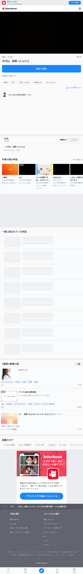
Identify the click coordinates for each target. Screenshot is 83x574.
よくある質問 (12, 555)
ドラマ (46, 541)
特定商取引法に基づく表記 (69, 552)
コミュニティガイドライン (37, 552)
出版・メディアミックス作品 (19, 532)
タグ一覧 (13, 524)
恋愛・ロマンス (49, 519)
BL (44, 536)
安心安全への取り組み (53, 552)
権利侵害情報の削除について (26, 555)
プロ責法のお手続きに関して (45, 555)
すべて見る (78, 160)
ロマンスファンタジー (51, 524)
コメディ (47, 545)
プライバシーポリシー (61, 555)
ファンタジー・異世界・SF (53, 528)
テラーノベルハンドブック (20, 552)
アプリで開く (74, 2)
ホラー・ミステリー (50, 532)
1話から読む (41, 69)
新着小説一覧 (14, 519)
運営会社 (71, 555)
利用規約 (8, 552)
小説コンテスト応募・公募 (19, 528)
